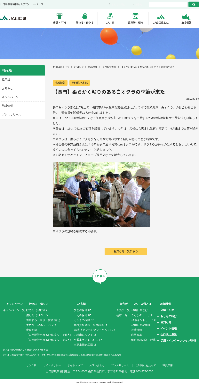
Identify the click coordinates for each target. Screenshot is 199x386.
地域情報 (186, 22)
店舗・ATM (59, 22)
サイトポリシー (49, 365)
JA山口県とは (161, 22)
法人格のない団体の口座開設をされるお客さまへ (33, 350)
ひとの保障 (80, 310)
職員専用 (171, 365)
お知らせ (79, 67)
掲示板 (6, 79)
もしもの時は (168, 316)
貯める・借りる (85, 22)
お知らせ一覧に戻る (126, 251)
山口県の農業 (168, 335)
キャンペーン (9, 96)
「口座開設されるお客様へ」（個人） (49, 335)
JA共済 (110, 22)
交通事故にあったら (86, 340)
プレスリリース (11, 113)
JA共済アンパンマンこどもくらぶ (94, 330)
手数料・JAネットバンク (41, 325)
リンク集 (27, 365)
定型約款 (31, 330)
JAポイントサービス (143, 320)
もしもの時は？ (118, 4)
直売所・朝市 (135, 22)
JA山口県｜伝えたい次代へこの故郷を (15, 18)
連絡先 (138, 4)
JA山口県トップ (61, 67)
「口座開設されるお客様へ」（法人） (49, 340)
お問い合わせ (97, 365)
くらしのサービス (142, 315)
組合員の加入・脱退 (143, 340)
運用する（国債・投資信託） (44, 320)
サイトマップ (74, 365)
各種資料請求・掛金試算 (89, 325)
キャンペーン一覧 (14, 310)
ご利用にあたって (148, 365)
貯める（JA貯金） (37, 310)
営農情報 (136, 330)
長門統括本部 (109, 67)
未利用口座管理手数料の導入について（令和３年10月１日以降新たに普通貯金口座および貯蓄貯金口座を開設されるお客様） (79, 354)
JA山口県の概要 (141, 325)
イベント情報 (168, 328)
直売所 (123, 304)
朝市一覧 (121, 315)
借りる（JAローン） (38, 315)
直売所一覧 (123, 310)
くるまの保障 (82, 320)
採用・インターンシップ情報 (178, 341)
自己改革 (136, 335)
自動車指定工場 (83, 345)
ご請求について (83, 335)
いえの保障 (80, 315)
